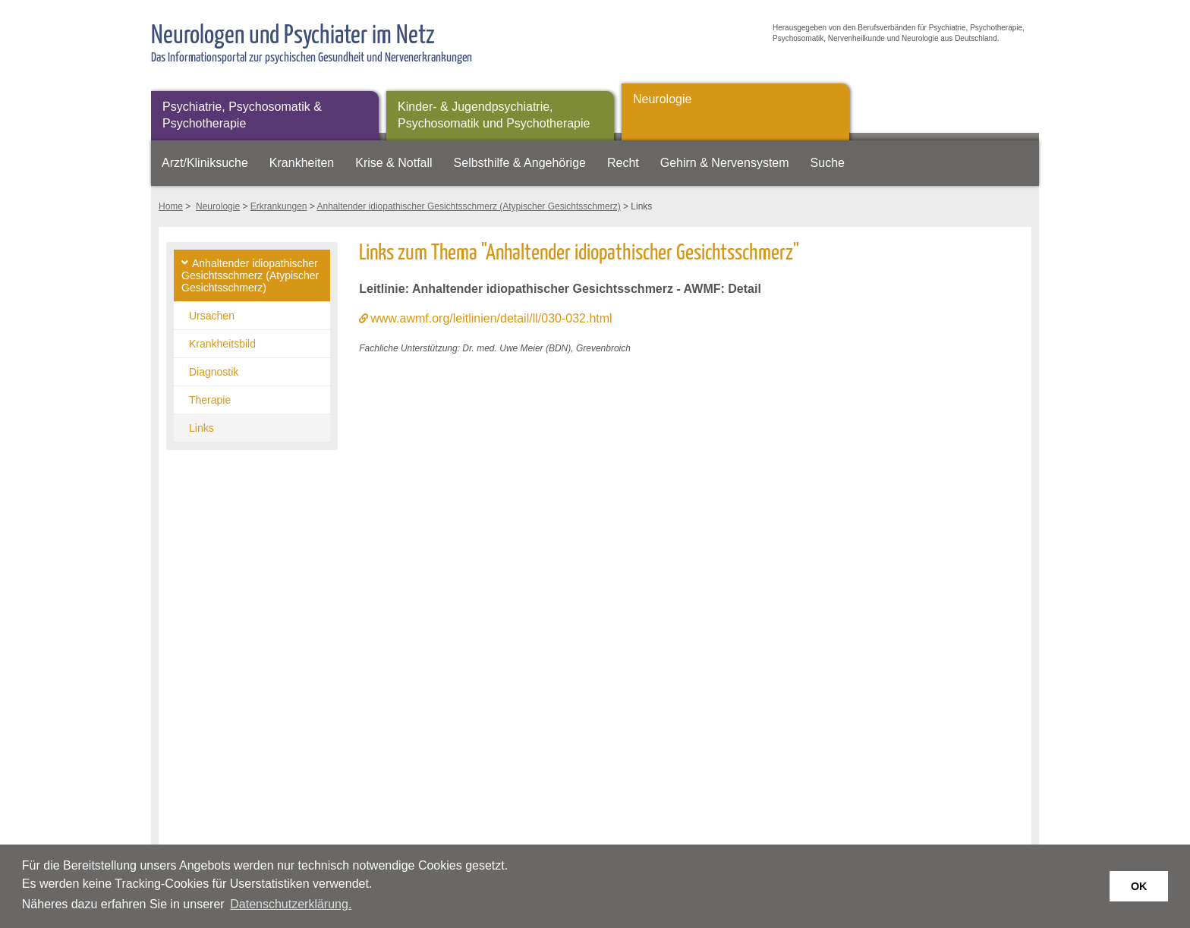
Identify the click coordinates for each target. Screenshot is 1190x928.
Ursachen (212, 316)
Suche (828, 162)
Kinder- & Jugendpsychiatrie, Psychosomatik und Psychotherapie (494, 115)
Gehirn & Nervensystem (724, 162)
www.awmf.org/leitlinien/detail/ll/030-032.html (491, 318)
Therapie (210, 400)
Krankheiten (301, 162)
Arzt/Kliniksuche (205, 162)
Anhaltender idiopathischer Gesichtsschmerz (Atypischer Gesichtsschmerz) (469, 206)
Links (201, 428)
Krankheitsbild (222, 344)
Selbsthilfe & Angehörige (520, 162)
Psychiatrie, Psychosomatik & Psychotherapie (242, 115)
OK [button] (1139, 886)
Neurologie (662, 99)
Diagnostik (213, 372)
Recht (623, 162)
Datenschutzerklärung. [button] (290, 904)
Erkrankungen (278, 206)
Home (171, 206)
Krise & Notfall (393, 162)
